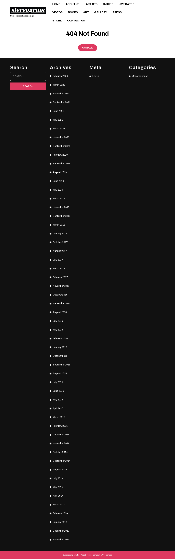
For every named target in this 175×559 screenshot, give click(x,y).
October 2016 (60, 295)
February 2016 (60, 338)
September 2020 (61, 146)
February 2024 (60, 76)
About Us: (73, 4)
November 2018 (61, 207)
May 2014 (58, 487)
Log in (95, 76)
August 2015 (60, 373)
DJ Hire (108, 4)
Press (117, 12)
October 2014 (60, 452)
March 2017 (59, 268)
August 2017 (60, 251)
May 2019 (58, 190)
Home (56, 4)
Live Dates (126, 4)
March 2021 (59, 128)
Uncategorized (140, 76)
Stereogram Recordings (22, 16)
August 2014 (60, 469)
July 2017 (58, 260)
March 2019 (59, 198)
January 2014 (60, 522)
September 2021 (61, 102)
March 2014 (59, 504)
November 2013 (61, 539)
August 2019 (60, 172)
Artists (92, 4)
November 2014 (61, 443)
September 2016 (61, 303)
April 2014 (58, 496)
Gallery (100, 12)
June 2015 (58, 391)
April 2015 (58, 408)
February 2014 (60, 513)
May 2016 (58, 330)
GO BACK (89, 48)
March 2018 (59, 225)
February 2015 (60, 426)
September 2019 (61, 163)
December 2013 (61, 531)
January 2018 (60, 233)
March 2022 (59, 85)
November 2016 (61, 286)
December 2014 (61, 434)
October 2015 (60, 356)
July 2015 (58, 382)
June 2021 (58, 111)
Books (73, 12)
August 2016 (60, 312)
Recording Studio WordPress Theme (80, 555)
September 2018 (61, 216)
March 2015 (59, 417)
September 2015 (61, 364)
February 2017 (60, 277)
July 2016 (58, 321)
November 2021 (61, 93)
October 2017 (60, 242)
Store (57, 20)
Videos (57, 12)
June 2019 (58, 181)
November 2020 (61, 137)
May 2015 (58, 399)
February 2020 (60, 155)
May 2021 (58, 120)
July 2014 (58, 478)
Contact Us (76, 20)
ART (86, 12)
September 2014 (61, 461)
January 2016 (60, 347)
